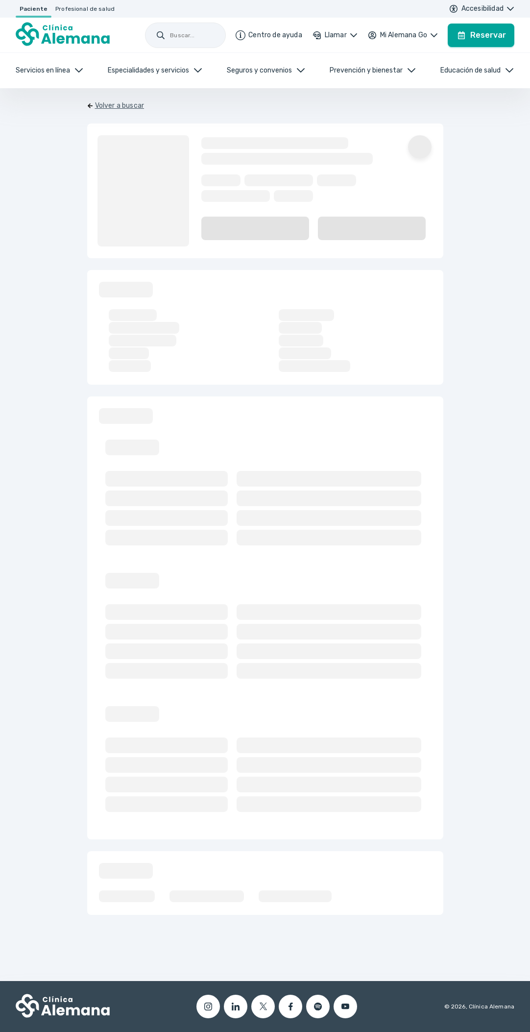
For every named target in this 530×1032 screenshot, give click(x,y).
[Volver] (116, 106)
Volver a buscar (120, 105)
